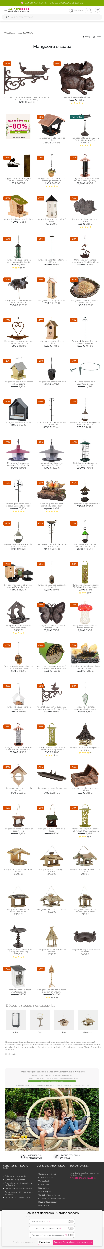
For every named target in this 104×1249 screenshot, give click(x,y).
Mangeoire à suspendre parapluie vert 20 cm (85, 545)
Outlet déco (44, 1184)
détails (31, 1216)
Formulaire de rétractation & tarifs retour (18, 1184)
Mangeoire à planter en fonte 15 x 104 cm (52, 261)
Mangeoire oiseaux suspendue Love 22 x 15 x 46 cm (18, 342)
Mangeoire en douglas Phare (51, 300)
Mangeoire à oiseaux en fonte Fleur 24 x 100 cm (18, 301)
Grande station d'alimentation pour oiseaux (52, 423)
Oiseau (29, 33)
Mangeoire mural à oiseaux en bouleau (18, 870)
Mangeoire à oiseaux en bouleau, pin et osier (85, 910)
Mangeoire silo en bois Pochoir (18, 219)
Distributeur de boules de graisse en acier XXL (85, 464)
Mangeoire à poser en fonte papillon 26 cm (52, 626)
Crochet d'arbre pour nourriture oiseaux (85, 383)
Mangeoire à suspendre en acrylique (18, 708)
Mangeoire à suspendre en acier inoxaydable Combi (18, 261)
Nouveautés (43, 1188)
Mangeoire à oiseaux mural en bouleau (52, 950)
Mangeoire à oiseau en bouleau (51, 909)
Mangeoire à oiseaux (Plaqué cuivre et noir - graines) (85, 179)
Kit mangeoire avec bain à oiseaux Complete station (18, 504)
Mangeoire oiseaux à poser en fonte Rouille (85, 301)
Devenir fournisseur (47, 1202)
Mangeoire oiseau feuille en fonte (85, 220)
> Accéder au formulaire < (83, 1178)
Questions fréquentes (15, 1179)
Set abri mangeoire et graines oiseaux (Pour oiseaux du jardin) (18, 587)
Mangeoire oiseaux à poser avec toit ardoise (18, 990)
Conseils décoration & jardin (51, 1198)
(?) (49, 1221)
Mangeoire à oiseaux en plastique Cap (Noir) (52, 464)
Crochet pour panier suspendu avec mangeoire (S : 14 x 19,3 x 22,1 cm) (51, 709)
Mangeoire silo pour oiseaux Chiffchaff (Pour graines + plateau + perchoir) (51, 749)
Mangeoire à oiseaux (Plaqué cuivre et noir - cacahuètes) (18, 748)
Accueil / (8, 33)
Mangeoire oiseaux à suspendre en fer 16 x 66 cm (85, 423)
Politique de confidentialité (17, 1197)
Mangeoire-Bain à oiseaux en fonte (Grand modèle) (85, 139)
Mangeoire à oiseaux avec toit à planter (85, 870)
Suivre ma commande (15, 1176)
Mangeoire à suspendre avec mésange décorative (51, 179)
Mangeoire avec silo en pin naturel (51, 870)
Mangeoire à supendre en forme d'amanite (85, 626)
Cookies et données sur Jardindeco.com (52, 1213)
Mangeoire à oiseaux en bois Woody (18, 789)
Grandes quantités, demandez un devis (19, 1193)
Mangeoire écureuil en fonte (77, 97)
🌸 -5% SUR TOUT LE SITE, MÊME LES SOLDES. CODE (52, 2)
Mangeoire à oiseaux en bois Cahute (85, 789)
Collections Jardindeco (49, 1195)
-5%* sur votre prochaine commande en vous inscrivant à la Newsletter (52, 1072)
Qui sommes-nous (47, 1174)
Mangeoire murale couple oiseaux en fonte (18, 626)
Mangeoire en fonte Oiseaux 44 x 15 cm (51, 789)
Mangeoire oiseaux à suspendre (85, 747)
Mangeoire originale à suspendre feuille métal (85, 708)
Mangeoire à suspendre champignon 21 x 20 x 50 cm (85, 261)
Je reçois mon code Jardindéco (52, 1081)
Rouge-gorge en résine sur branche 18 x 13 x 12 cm (51, 504)
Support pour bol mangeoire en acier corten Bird (18, 179)
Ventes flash (44, 1181)
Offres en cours (45, 1177)
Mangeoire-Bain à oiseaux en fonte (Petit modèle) (18, 950)
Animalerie (19, 33)
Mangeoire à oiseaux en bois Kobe (51, 830)
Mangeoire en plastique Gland (52, 382)
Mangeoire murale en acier (18, 422)
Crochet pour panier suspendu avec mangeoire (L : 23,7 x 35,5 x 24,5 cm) (26, 98)
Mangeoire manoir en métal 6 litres (52, 220)
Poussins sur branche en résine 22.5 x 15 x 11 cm (85, 667)
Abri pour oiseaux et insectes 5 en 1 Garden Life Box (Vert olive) (52, 667)
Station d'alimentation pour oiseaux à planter (85, 342)
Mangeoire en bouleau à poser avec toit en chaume (51, 990)
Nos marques (44, 1191)
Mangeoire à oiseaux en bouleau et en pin (18, 910)
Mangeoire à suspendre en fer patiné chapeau (18, 545)
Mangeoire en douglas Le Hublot (52, 342)
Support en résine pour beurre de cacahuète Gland (18, 667)
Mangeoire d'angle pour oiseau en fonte (85, 950)
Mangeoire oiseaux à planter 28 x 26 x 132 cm (51, 545)
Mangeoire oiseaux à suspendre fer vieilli (51, 586)
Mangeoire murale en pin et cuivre (52, 139)
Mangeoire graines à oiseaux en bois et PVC (18, 830)
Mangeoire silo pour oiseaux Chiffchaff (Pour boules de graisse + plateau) (85, 831)
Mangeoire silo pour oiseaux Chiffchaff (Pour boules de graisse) (85, 587)
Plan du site (43, 1205)
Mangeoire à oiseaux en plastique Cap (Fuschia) (18, 464)
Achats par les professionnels (18, 1188)
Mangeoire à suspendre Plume (85, 503)
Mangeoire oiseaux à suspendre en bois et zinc (18, 383)
